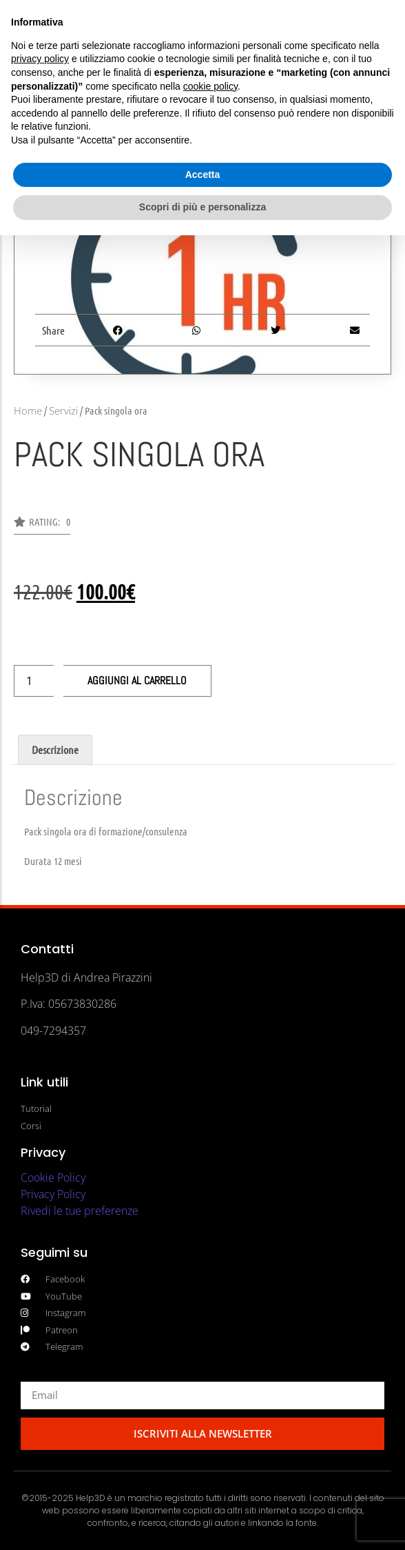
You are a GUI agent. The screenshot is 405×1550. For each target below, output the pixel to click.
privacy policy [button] (40, 58)
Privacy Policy (53, 1194)
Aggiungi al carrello (137, 680)
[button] (42, 526)
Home (28, 410)
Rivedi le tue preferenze (79, 1210)
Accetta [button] (202, 174)
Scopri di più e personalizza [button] (202, 206)
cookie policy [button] (210, 86)
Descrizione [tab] (55, 749)
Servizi (63, 410)
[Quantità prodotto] (34, 681)
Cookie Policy (53, 1177)
